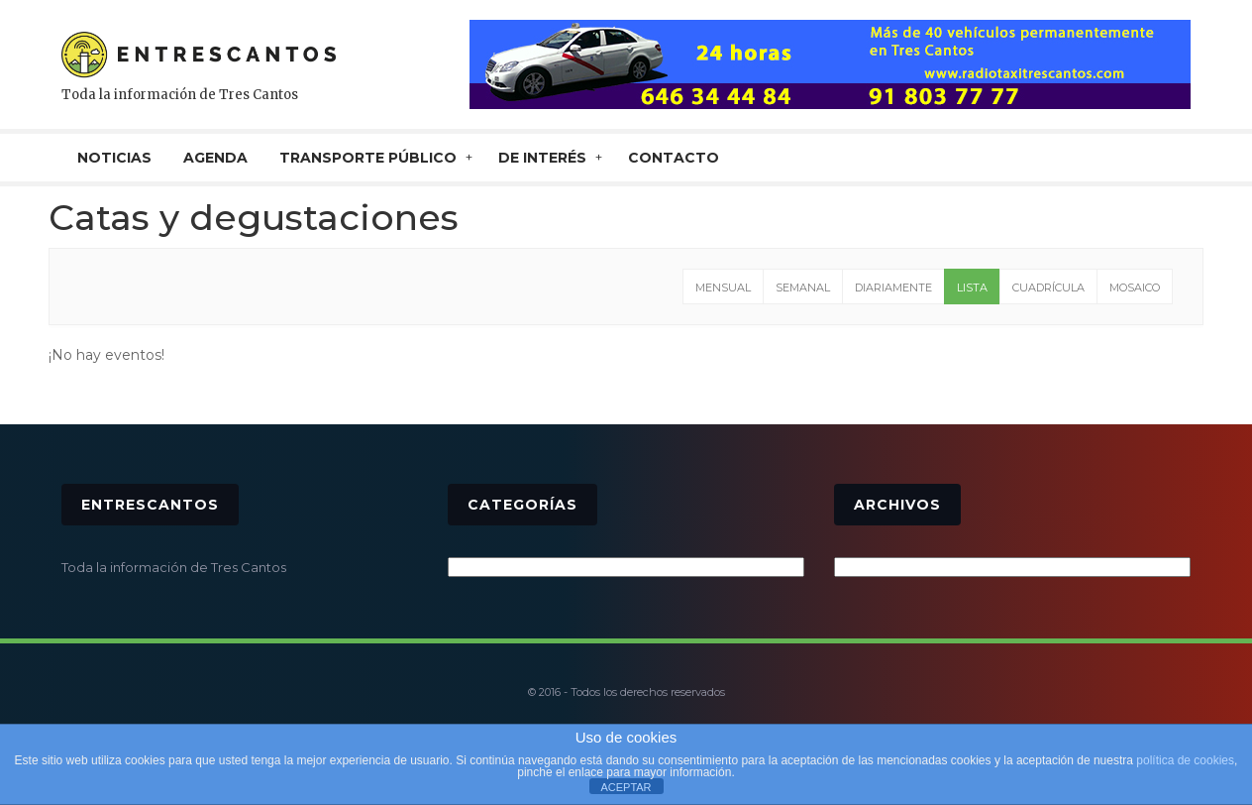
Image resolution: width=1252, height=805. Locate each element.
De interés (542, 158)
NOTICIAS (114, 158)
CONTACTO (673, 158)
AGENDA (215, 158)
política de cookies (1185, 760)
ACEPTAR (625, 787)
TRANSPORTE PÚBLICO (368, 158)
